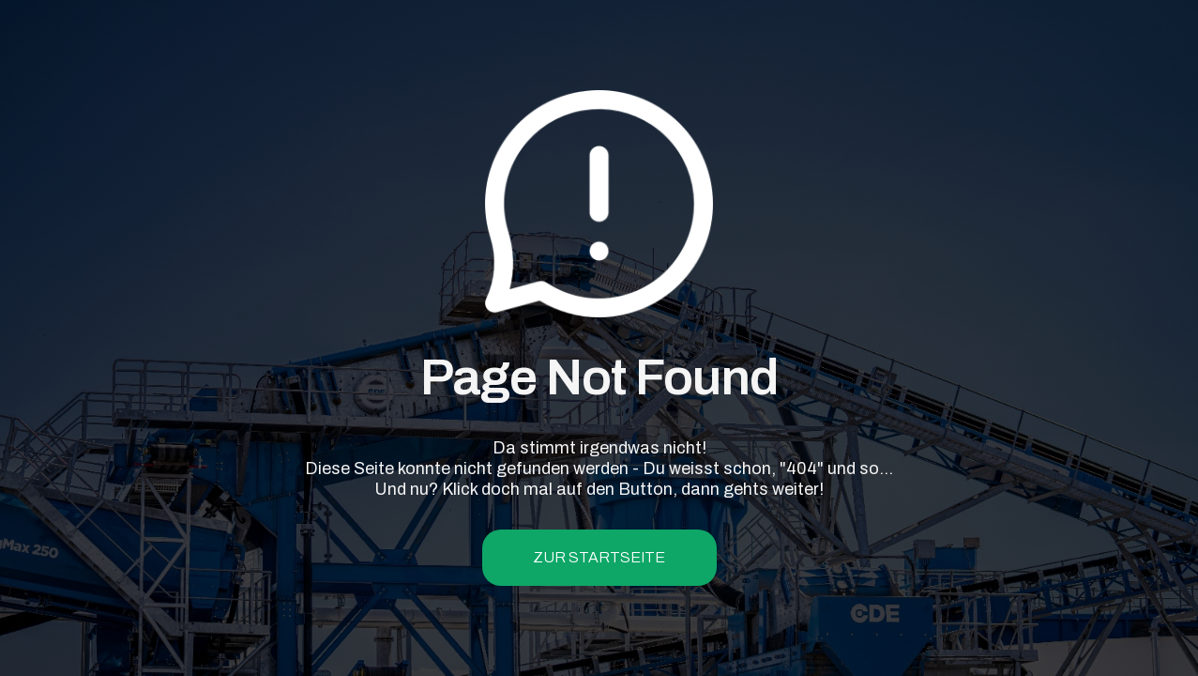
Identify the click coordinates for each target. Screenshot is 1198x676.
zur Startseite (599, 557)
